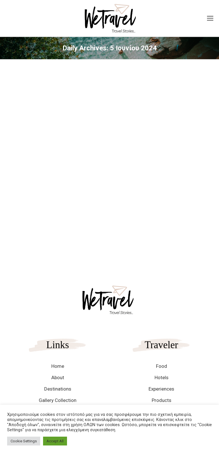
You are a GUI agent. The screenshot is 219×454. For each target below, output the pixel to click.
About (57, 377)
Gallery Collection (57, 400)
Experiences (161, 389)
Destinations (57, 389)
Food (161, 366)
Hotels (162, 377)
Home (57, 366)
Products (161, 400)
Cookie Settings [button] (24, 441)
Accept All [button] (55, 441)
